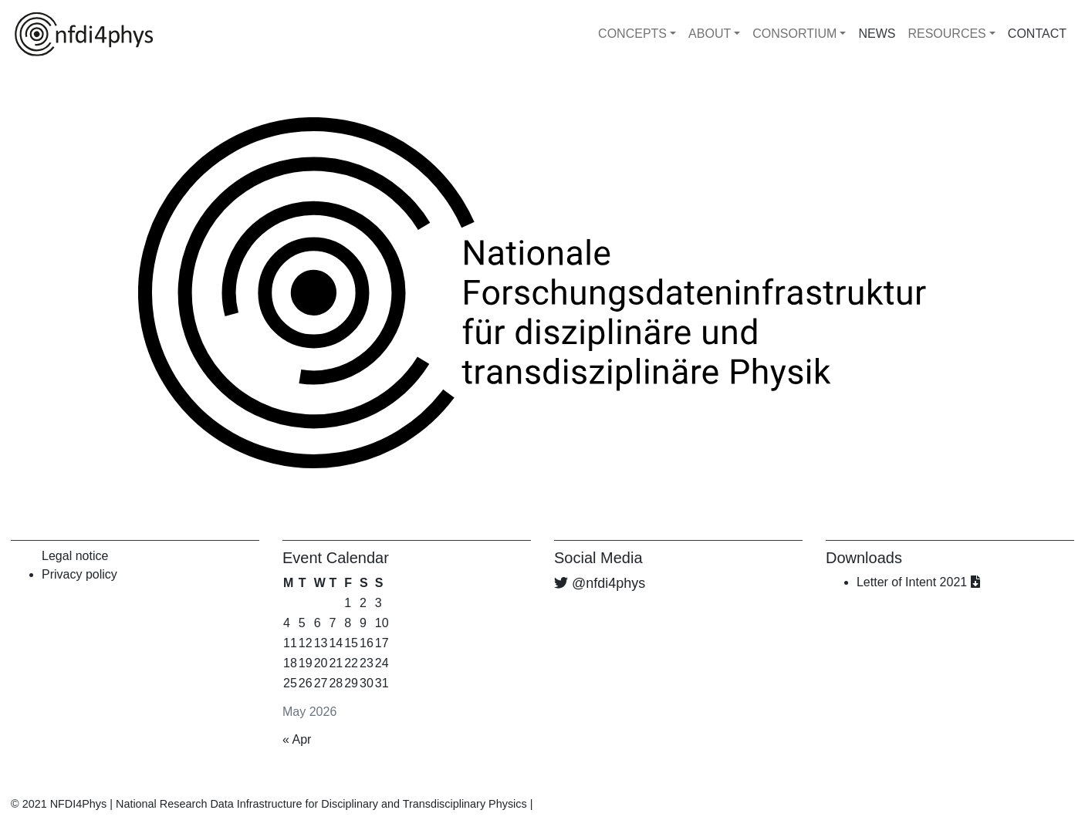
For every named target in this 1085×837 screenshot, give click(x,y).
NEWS (876, 33)
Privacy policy (79, 574)
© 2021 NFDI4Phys (58, 804)
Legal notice (75, 555)
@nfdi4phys (608, 583)
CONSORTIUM (794, 33)
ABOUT (709, 33)
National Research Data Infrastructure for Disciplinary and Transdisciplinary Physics (321, 804)
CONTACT (1037, 33)
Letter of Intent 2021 (918, 582)
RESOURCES (946, 33)
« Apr (296, 739)
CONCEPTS (632, 33)
